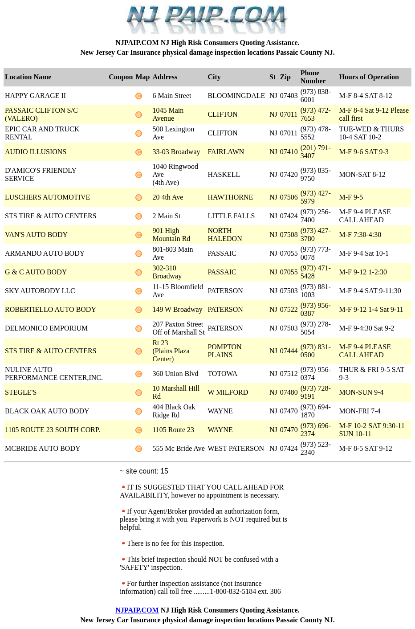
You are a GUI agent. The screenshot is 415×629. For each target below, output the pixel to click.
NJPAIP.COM (137, 610)
